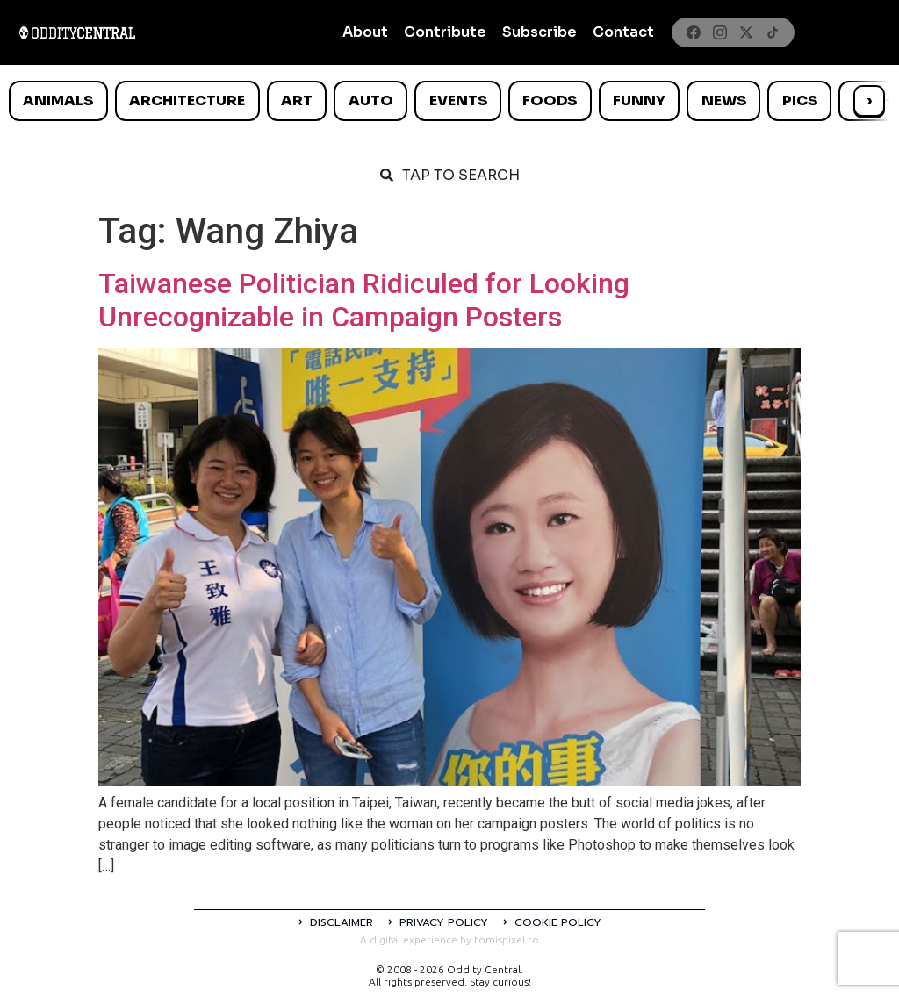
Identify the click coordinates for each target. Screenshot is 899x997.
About (365, 32)
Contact (623, 32)
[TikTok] (773, 32)
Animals (58, 100)
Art (297, 100)
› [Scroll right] (869, 100)
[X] (746, 32)
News (723, 100)
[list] (449, 101)
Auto (371, 100)
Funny (639, 100)
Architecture (187, 100)
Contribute (445, 32)
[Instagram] (720, 32)
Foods (549, 100)
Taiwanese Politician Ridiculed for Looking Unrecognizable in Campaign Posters (363, 300)
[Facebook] (694, 32)
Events (458, 100)
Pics (799, 100)
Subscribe (539, 32)
